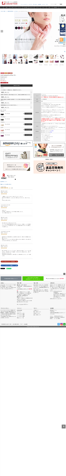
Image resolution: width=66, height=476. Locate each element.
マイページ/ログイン (24, 4)
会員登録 (39, 4)
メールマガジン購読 (20, 314)
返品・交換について (37, 314)
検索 (61, 4)
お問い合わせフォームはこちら (56, 298)
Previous (2, 31)
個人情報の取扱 (16, 324)
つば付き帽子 (25, 7)
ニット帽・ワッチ (13, 7)
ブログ (47, 4)
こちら (6, 288)
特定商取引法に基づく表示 (6, 324)
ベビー (43, 7)
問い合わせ (35, 4)
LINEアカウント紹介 (21, 313)
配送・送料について (37, 311)
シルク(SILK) (15, 11)
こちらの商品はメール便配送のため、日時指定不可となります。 (11, 89)
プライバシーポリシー (5, 308)
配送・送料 (19, 283)
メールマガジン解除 (20, 316)
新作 (6, 7)
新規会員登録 (19, 310)
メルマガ (43, 4)
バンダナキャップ (31, 7)
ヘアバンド (19, 7)
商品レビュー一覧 (20, 317)
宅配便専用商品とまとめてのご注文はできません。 (9, 105)
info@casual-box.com (57, 291)
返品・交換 (36, 283)
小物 (49, 7)
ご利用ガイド (36, 310)
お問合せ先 (52, 283)
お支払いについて (37, 313)
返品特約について (3, 181)
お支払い (2, 283)
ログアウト (30, 4)
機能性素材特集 (10, 11)
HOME (2, 11)
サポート (35, 308)
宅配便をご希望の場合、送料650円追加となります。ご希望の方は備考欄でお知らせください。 (16, 94)
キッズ (37, 7)
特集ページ (5, 11)
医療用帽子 (55, 7)
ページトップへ (64, 274)
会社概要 (52, 308)
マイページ (19, 308)
